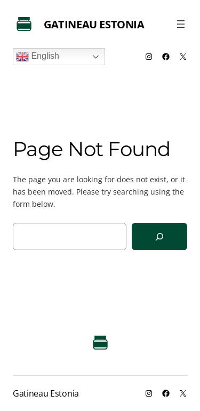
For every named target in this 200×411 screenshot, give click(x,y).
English (37, 56)
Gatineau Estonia (94, 24)
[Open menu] (180, 24)
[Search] (159, 236)
